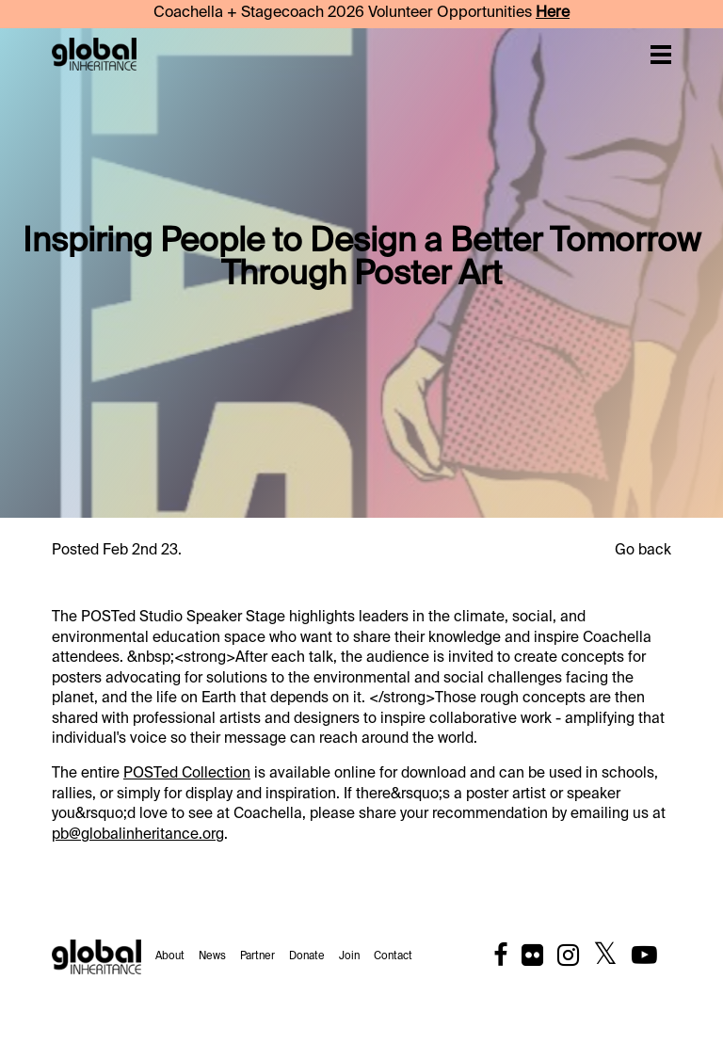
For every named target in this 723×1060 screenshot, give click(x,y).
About (170, 956)
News (212, 956)
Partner (257, 956)
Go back (643, 550)
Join (349, 956)
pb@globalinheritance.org (138, 834)
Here (553, 13)
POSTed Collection (186, 773)
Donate (307, 956)
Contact (393, 956)
